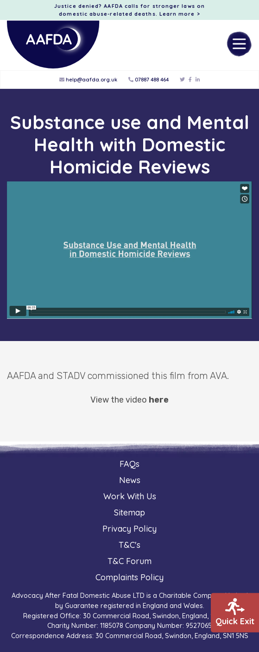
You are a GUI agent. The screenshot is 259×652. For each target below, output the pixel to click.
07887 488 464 (148, 79)
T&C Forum (129, 561)
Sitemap (129, 512)
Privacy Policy (129, 528)
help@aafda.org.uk (88, 79)
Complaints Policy (129, 577)
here (159, 400)
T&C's (129, 545)
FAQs (129, 464)
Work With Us (129, 496)
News (129, 480)
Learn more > (179, 14)
